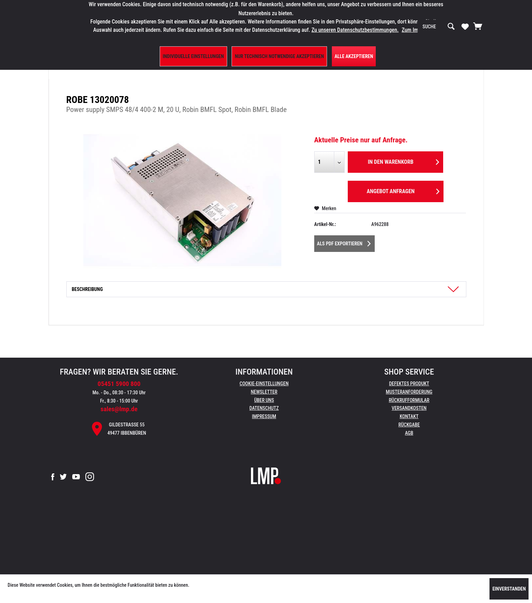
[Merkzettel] (465, 26)
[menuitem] (438, 27)
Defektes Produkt (409, 383)
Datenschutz (264, 408)
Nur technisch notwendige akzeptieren (279, 56)
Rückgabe (409, 424)
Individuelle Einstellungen (193, 56)
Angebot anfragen (403, 190)
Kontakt (409, 416)
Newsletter (264, 392)
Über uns (264, 400)
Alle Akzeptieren (354, 56)
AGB (409, 433)
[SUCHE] (438, 27)
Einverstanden (509, 589)
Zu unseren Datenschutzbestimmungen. (355, 30)
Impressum (264, 416)
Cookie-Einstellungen (264, 383)
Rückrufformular (409, 400)
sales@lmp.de (119, 409)
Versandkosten (409, 408)
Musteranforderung (409, 392)
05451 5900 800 (118, 384)
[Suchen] (451, 27)
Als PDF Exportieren (344, 242)
